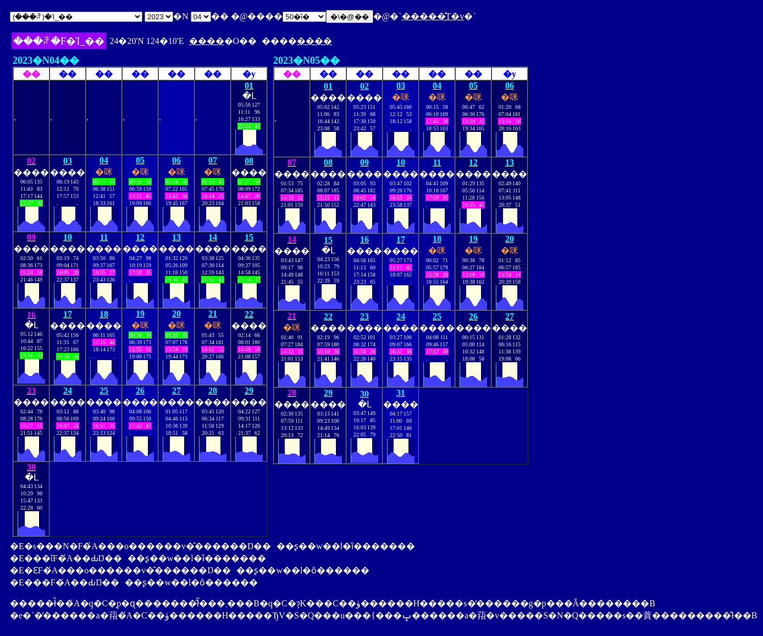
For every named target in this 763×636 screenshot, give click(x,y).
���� (206, 41)
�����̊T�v (433, 16)
